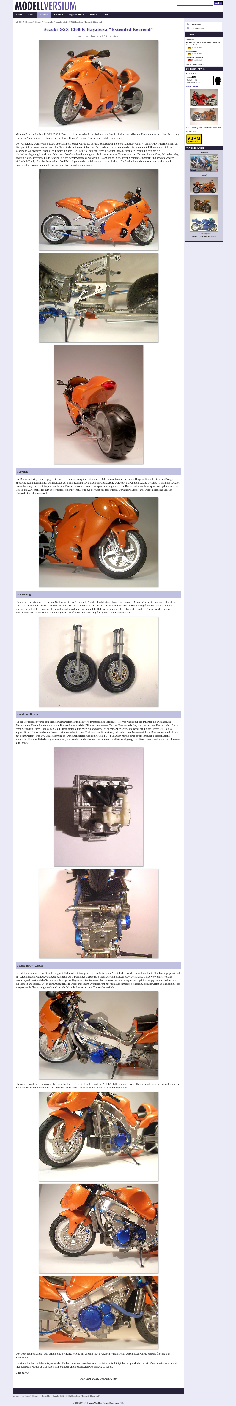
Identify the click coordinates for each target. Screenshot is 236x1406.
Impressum (114, 1403)
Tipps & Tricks (76, 14)
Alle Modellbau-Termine (195, 65)
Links (122, 1403)
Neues (31, 14)
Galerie (44, 14)
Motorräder (49, 22)
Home (19, 14)
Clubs (106, 14)
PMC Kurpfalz (191, 51)
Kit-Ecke (58, 14)
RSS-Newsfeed (196, 24)
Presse (93, 14)
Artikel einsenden (197, 28)
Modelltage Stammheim (194, 57)
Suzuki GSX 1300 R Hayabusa (204, 236)
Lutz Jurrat (207, 128)
